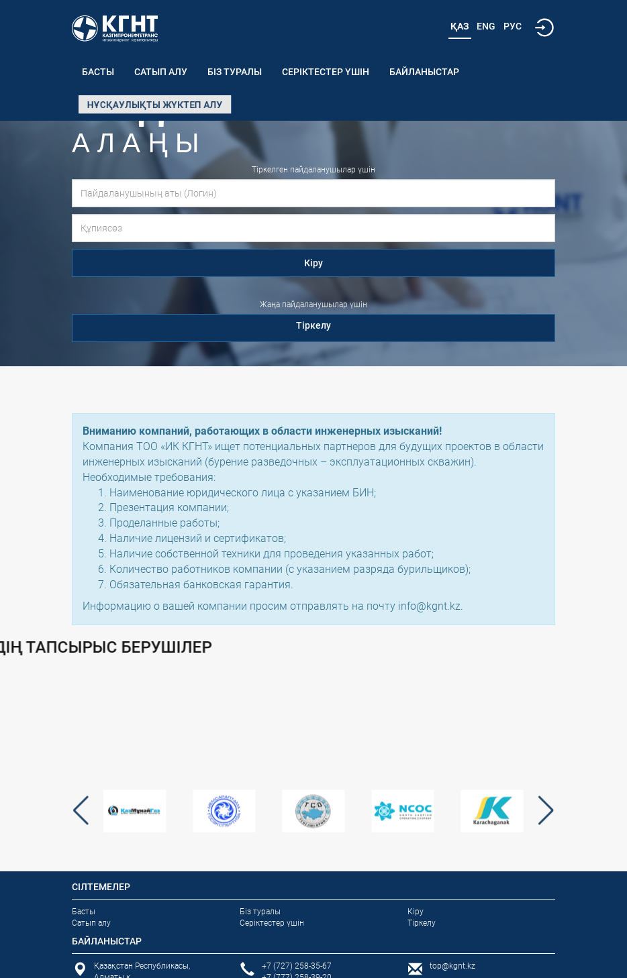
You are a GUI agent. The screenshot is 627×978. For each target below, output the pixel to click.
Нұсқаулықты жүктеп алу (154, 104)
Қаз (459, 26)
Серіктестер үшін (325, 71)
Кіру (313, 263)
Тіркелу (313, 325)
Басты (98, 71)
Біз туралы (234, 71)
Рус (512, 26)
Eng (486, 26)
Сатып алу (160, 71)
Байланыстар (424, 71)
